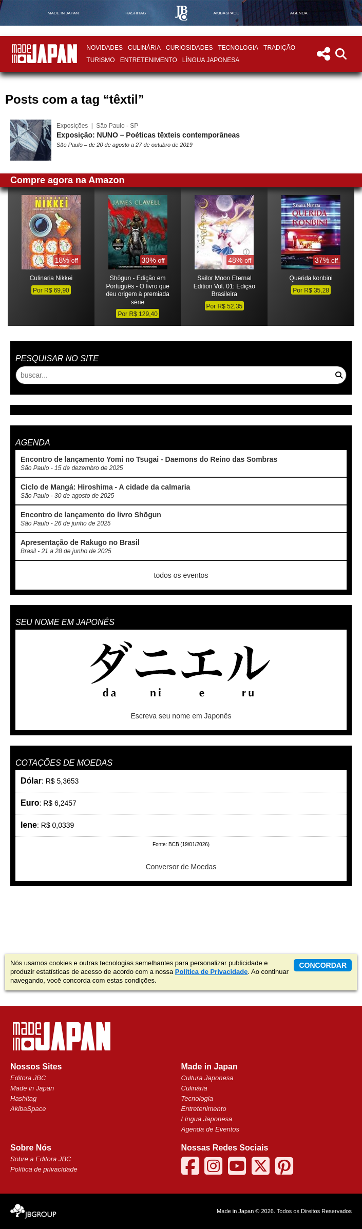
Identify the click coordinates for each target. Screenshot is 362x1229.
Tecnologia (238, 47)
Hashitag (23, 1098)
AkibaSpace (28, 1109)
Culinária (144, 47)
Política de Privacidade (211, 972)
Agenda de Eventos (210, 1129)
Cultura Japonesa (207, 1078)
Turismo (100, 60)
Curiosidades (189, 47)
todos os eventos (181, 575)
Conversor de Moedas (181, 867)
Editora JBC (28, 1078)
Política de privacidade (44, 1169)
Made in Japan (32, 1088)
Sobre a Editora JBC (40, 1159)
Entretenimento (148, 60)
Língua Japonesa (210, 60)
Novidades (104, 47)
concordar (323, 965)
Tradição (279, 47)
